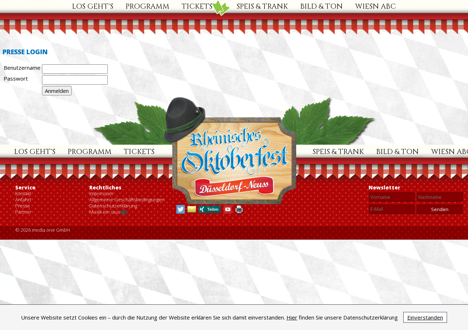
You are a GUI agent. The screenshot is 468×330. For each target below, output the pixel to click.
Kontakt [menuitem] (23, 296)
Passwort (16, 78)
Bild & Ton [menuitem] (321, 6)
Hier (291, 317)
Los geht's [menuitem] (92, 6)
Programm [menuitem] (147, 6)
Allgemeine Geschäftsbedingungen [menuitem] (127, 303)
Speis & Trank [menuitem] (262, 6)
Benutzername (22, 67)
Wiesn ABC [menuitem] (375, 6)
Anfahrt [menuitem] (23, 303)
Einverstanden (425, 317)
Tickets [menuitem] (197, 6)
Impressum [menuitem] (101, 296)
